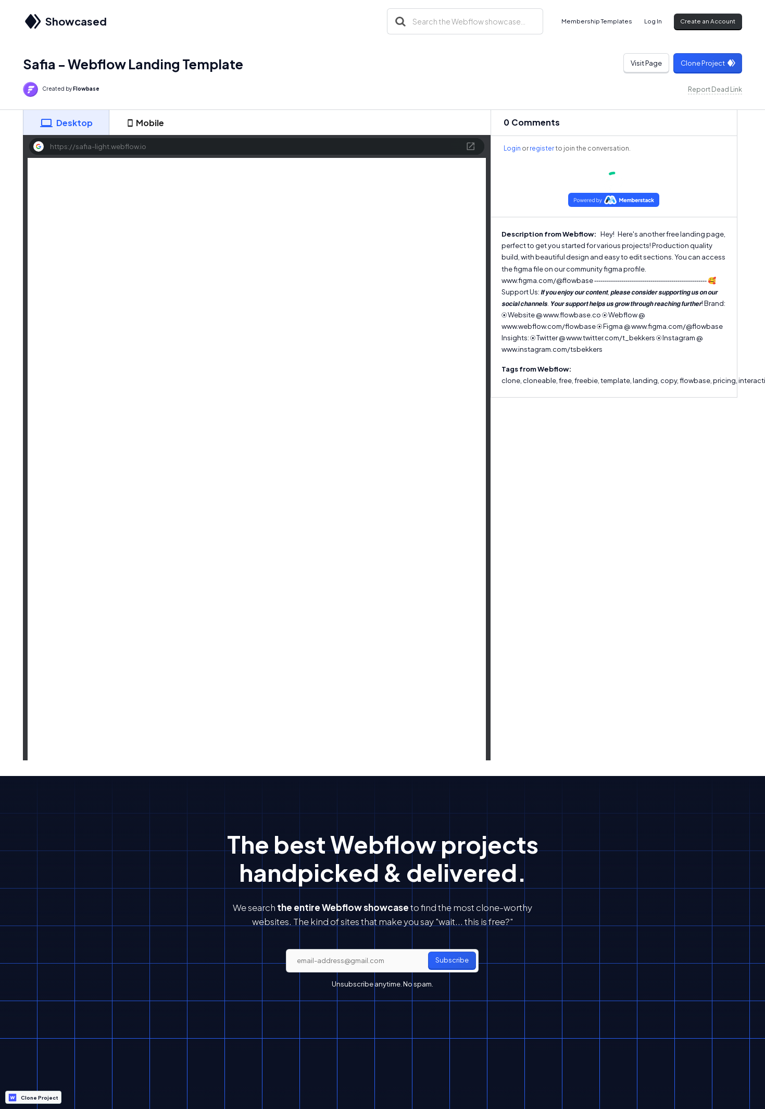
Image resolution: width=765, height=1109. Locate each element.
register (542, 148)
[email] (382, 961)
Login (512, 148)
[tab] (66, 122)
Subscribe (452, 960)
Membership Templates (596, 21)
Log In (653, 21)
